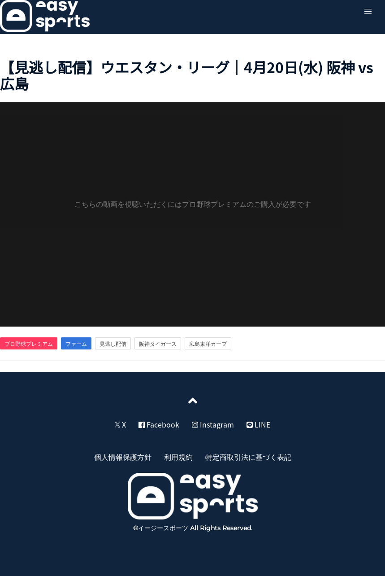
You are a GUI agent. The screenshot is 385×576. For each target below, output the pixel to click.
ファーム (76, 344)
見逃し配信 (112, 344)
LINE (258, 424)
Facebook (158, 424)
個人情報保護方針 (122, 456)
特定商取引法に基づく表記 (248, 456)
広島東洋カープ (208, 344)
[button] (368, 11)
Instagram (213, 424)
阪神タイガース (158, 344)
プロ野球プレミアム (28, 344)
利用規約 (178, 456)
